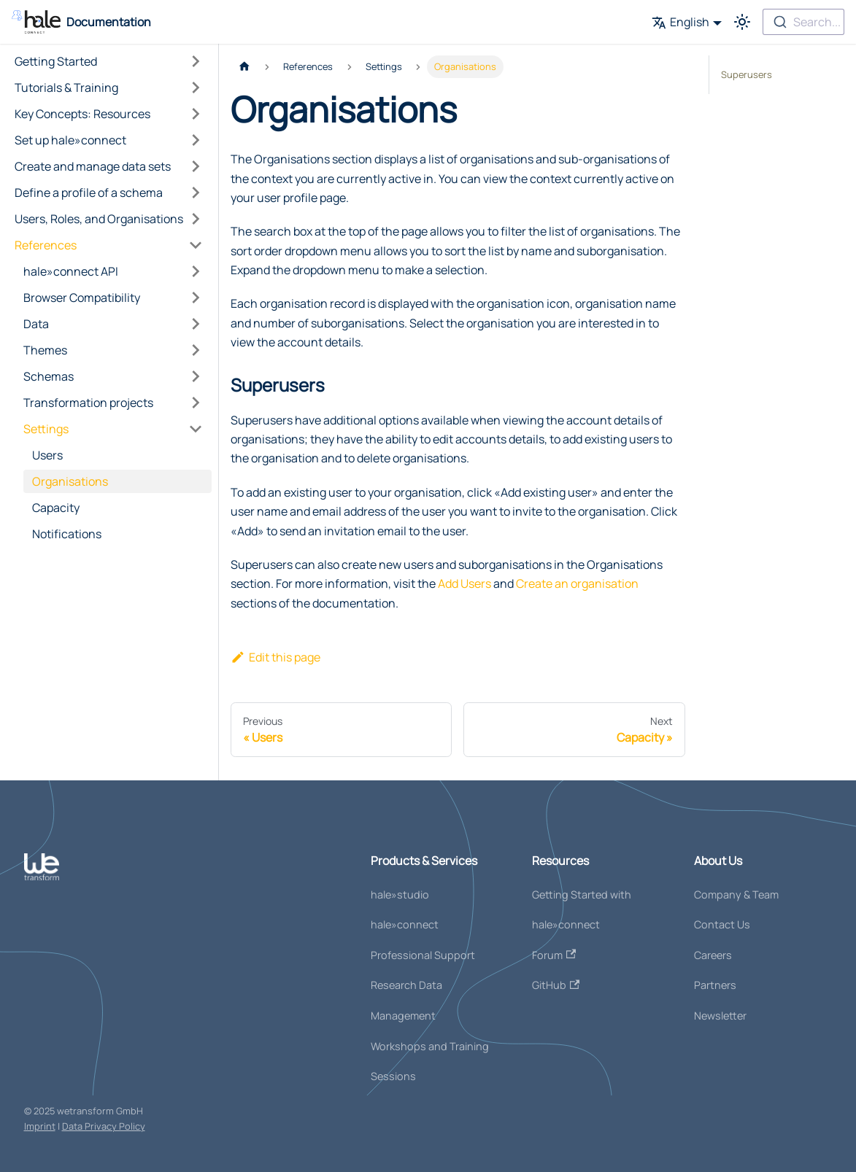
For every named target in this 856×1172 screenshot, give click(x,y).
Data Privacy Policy (103, 1126)
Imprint (39, 1126)
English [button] (680, 22)
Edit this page (275, 657)
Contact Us (722, 924)
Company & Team (736, 894)
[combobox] (803, 22)
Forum (554, 955)
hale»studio (400, 894)
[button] (109, 61)
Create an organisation (577, 583)
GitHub (555, 985)
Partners (715, 985)
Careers (713, 955)
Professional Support (423, 955)
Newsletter (720, 1015)
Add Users (464, 583)
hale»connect (405, 924)
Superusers (746, 74)
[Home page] (244, 66)
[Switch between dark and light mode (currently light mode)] (742, 22)
